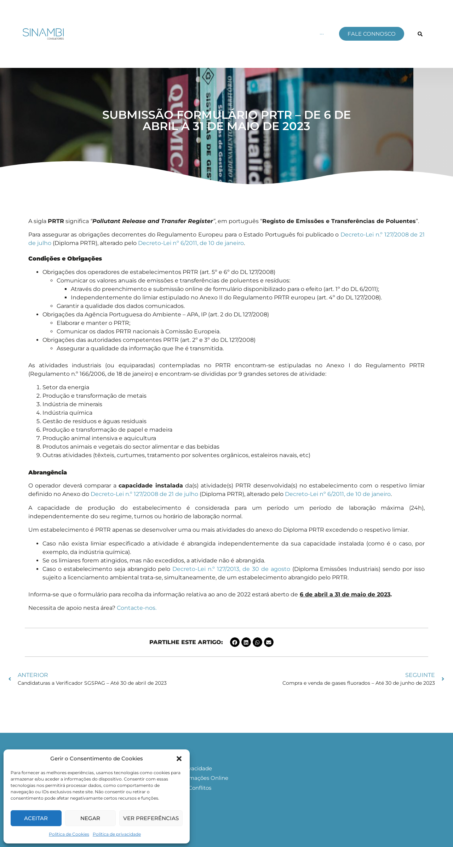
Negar (90, 818)
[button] (179, 758)
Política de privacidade (117, 834)
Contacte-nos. (137, 607)
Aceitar (36, 818)
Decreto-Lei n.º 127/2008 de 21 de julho (144, 494)
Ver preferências (151, 818)
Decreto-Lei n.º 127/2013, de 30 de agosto (231, 569)
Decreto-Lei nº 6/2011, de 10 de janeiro (191, 243)
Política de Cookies (69, 834)
